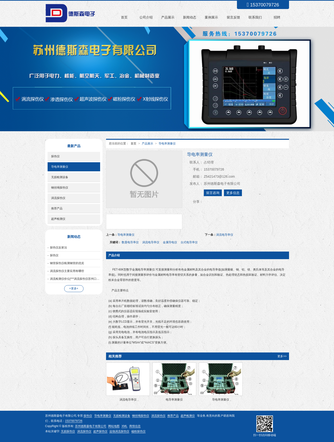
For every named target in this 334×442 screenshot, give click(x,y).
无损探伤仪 (68, 431)
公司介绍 (146, 17)
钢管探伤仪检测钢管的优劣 (67, 263)
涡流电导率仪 (224, 234)
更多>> (281, 356)
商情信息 (135, 426)
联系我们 (255, 17)
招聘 (277, 17)
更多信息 (233, 193)
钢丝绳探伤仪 (59, 187)
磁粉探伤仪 (138, 431)
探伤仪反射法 (58, 247)
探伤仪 (55, 156)
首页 (124, 17)
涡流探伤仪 (58, 198)
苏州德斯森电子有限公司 (90, 426)
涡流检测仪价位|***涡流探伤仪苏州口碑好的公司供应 (75, 278)
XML (124, 426)
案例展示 (211, 17)
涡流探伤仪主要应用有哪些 (67, 271)
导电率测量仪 (167, 143)
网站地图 (114, 426)
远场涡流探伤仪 (119, 431)
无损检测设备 (59, 177)
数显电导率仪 (130, 242)
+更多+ (73, 288)
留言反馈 (233, 17)
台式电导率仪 (189, 242)
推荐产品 (56, 208)
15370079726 (73, 421)
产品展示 (167, 17)
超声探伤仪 (100, 431)
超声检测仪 (58, 219)
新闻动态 (189, 17)
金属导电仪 (170, 242)
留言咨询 (212, 193)
